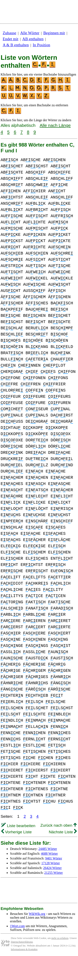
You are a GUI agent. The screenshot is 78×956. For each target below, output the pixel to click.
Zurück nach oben (58, 825)
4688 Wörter (49, 853)
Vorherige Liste (16, 832)
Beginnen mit (54, 33)
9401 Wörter (53, 858)
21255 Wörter (53, 872)
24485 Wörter (47, 849)
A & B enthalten (16, 45)
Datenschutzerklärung (22, 941)
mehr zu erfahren (59, 938)
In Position (41, 45)
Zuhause (9, 33)
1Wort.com (17, 926)
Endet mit (10, 39)
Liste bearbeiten (18, 826)
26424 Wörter (52, 868)
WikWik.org (37, 914)
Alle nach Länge (55, 125)
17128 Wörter (50, 863)
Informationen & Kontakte (24, 949)
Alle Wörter (29, 33)
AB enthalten (32, 39)
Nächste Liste (63, 832)
